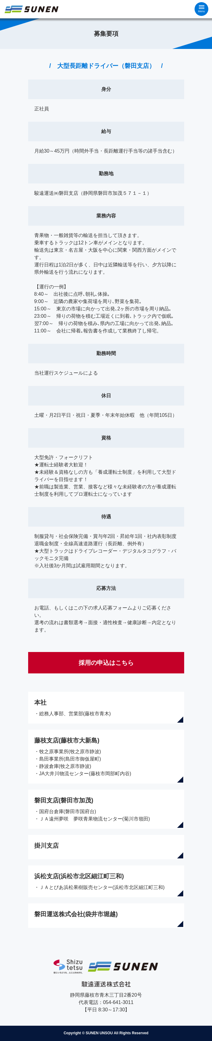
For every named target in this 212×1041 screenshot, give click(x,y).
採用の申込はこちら (106, 662)
